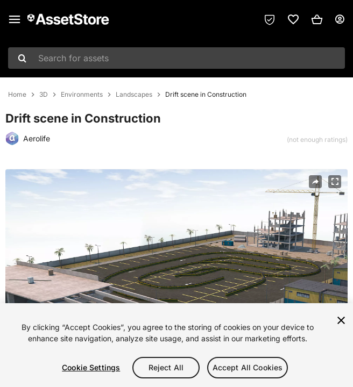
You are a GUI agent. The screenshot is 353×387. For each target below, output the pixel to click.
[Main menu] (14, 19)
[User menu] (339, 19)
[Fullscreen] (334, 181)
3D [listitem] (43, 94)
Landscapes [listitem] (134, 94)
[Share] (315, 181)
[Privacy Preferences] (269, 19)
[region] (176, 345)
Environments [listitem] (82, 94)
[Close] (341, 320)
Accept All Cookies (248, 367)
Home (17, 94)
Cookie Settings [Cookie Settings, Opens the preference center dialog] (91, 367)
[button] (316, 19)
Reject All (166, 367)
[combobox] (176, 58)
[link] (293, 19)
